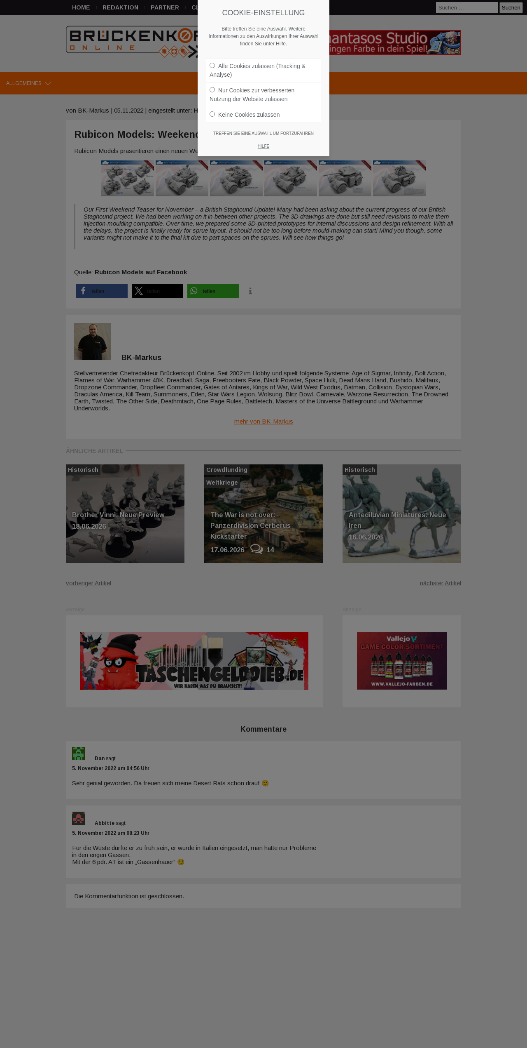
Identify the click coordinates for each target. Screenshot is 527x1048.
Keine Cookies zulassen (245, 110)
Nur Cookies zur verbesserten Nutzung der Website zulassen (252, 90)
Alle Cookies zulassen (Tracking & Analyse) (257, 66)
